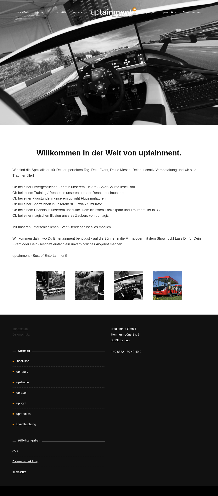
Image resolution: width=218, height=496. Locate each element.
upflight (150, 12)
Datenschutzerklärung (26, 461)
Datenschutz (21, 334)
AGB (15, 450)
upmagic (41, 12)
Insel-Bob (22, 12)
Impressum (20, 329)
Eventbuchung (193, 12)
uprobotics (169, 12)
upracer (78, 12)
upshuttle (60, 12)
